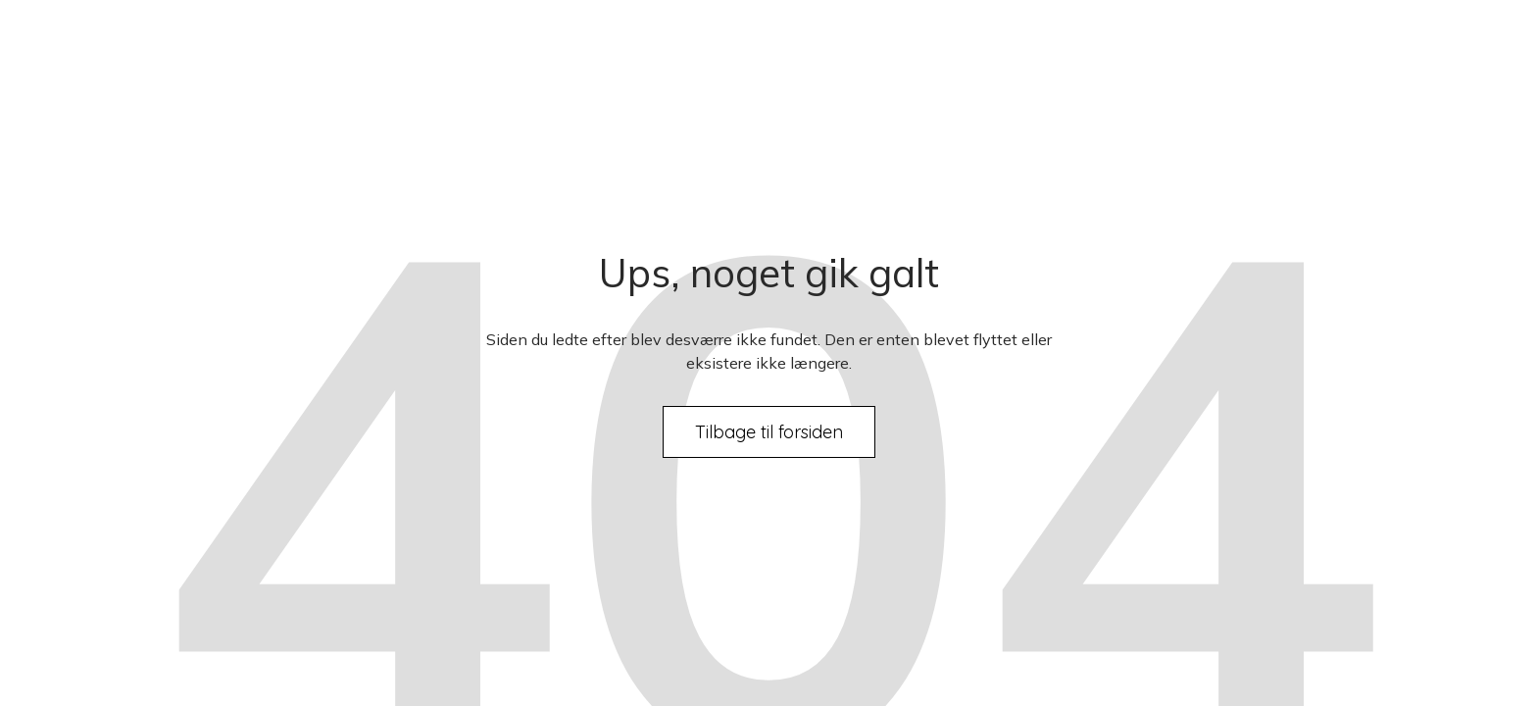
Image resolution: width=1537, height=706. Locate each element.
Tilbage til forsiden (769, 432)
